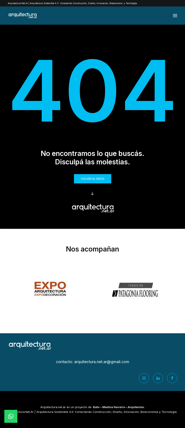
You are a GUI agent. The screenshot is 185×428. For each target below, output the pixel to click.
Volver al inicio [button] (92, 178)
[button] (175, 15)
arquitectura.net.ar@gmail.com (101, 361)
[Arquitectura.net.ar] (22, 15)
